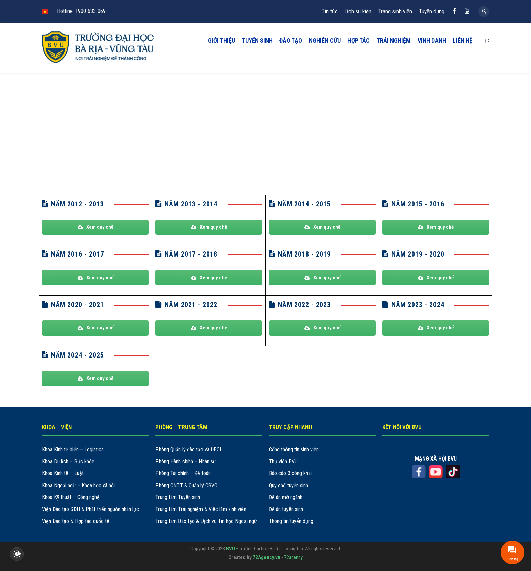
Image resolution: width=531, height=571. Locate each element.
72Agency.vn (266, 557)
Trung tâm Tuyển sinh (177, 497)
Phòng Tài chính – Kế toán (183, 473)
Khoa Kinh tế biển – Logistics (73, 449)
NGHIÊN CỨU (325, 40)
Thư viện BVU (283, 461)
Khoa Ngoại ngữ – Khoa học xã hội (78, 485)
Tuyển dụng (431, 11)
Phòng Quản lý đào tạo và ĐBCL (188, 449)
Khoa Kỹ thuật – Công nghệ (71, 497)
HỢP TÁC (358, 40)
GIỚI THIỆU (221, 40)
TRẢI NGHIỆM (394, 40)
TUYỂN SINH (257, 40)
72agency (293, 557)
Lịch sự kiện (357, 11)
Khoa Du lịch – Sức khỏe (68, 461)
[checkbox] (17, 554)
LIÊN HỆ (462, 40)
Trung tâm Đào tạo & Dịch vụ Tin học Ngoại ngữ (206, 521)
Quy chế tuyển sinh (288, 485)
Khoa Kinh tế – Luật (63, 473)
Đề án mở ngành (285, 497)
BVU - (232, 549)
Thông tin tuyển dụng (291, 521)
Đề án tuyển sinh (286, 509)
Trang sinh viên (395, 11)
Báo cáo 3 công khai (290, 473)
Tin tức (330, 11)
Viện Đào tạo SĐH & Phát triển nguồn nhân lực (90, 509)
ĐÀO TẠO (290, 40)
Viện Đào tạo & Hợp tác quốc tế (75, 521)
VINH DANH (432, 40)
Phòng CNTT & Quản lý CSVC (186, 485)
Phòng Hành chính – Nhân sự (185, 461)
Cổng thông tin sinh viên (294, 449)
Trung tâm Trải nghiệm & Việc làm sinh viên (200, 509)
